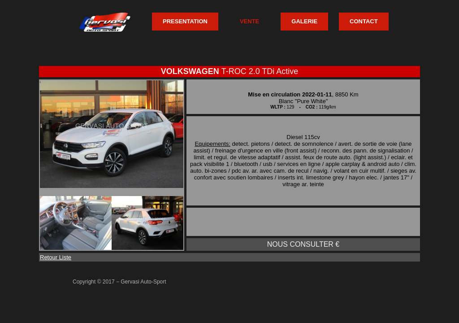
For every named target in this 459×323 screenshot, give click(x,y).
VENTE (249, 21)
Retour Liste (55, 257)
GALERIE (304, 21)
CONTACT (364, 21)
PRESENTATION (185, 21)
